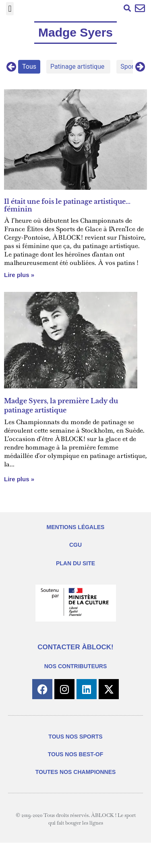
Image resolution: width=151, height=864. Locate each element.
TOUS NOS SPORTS (75, 736)
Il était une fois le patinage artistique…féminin (67, 205)
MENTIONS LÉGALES (76, 527)
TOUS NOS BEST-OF (75, 754)
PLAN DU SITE (75, 563)
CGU (75, 545)
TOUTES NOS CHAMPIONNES (75, 772)
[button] (10, 8)
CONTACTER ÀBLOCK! (75, 647)
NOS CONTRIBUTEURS (75, 666)
